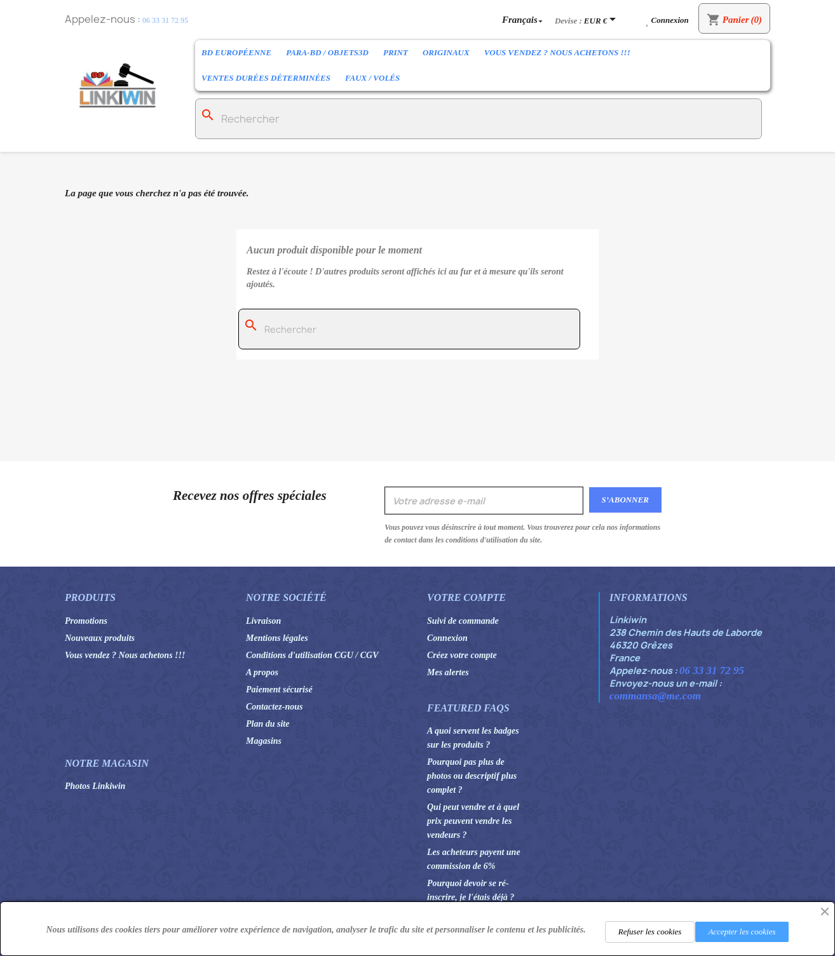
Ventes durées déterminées (265, 78)
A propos (262, 672)
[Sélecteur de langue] (523, 19)
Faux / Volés (372, 78)
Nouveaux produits (100, 638)
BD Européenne (236, 52)
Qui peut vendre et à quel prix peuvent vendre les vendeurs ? (473, 821)
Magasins (264, 741)
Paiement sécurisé (279, 689)
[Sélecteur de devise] (602, 20)
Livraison (263, 621)
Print (395, 52)
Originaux (446, 52)
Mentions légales (277, 638)
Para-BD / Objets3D (327, 52)
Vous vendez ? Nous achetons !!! (557, 52)
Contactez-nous (274, 706)
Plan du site (267, 724)
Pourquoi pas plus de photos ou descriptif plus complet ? (472, 776)
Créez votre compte (462, 655)
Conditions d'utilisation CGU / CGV (312, 655)
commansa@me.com (655, 696)
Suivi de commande (463, 621)
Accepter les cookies (741, 931)
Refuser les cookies (650, 931)
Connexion (447, 638)
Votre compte (466, 597)
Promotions (86, 621)
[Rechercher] (478, 118)
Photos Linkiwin (95, 786)
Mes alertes (448, 672)
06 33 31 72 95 (165, 20)
